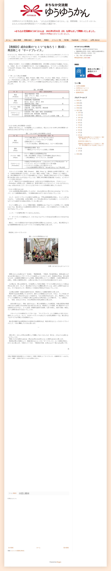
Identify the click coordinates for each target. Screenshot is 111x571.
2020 (78, 103)
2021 (78, 100)
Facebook (75, 40)
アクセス (84, 40)
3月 (79, 135)
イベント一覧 (56, 40)
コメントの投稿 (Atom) (17, 550)
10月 (79, 117)
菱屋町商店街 (80, 92)
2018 (78, 108)
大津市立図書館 (80, 86)
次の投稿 (10, 547)
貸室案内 (38, 40)
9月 (79, 120)
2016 (78, 154)
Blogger (59, 562)
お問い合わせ (95, 40)
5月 (79, 130)
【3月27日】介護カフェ (84, 141)
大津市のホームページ (82, 88)
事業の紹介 (28, 40)
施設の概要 (17, 40)
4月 (79, 132)
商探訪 (46, 40)
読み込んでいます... (38, 425)
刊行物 (66, 40)
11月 (79, 115)
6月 (79, 127)
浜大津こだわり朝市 (82, 90)
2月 (79, 148)
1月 (79, 151)
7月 (79, 125)
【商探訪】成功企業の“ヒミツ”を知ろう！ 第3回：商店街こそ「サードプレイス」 (91, 137)
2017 (78, 110)
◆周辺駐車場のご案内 (80, 57)
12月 (79, 112)
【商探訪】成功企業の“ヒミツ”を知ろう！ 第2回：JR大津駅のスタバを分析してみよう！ (91, 144)
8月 (79, 122)
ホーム (8, 40)
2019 (78, 105)
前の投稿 (66, 547)
